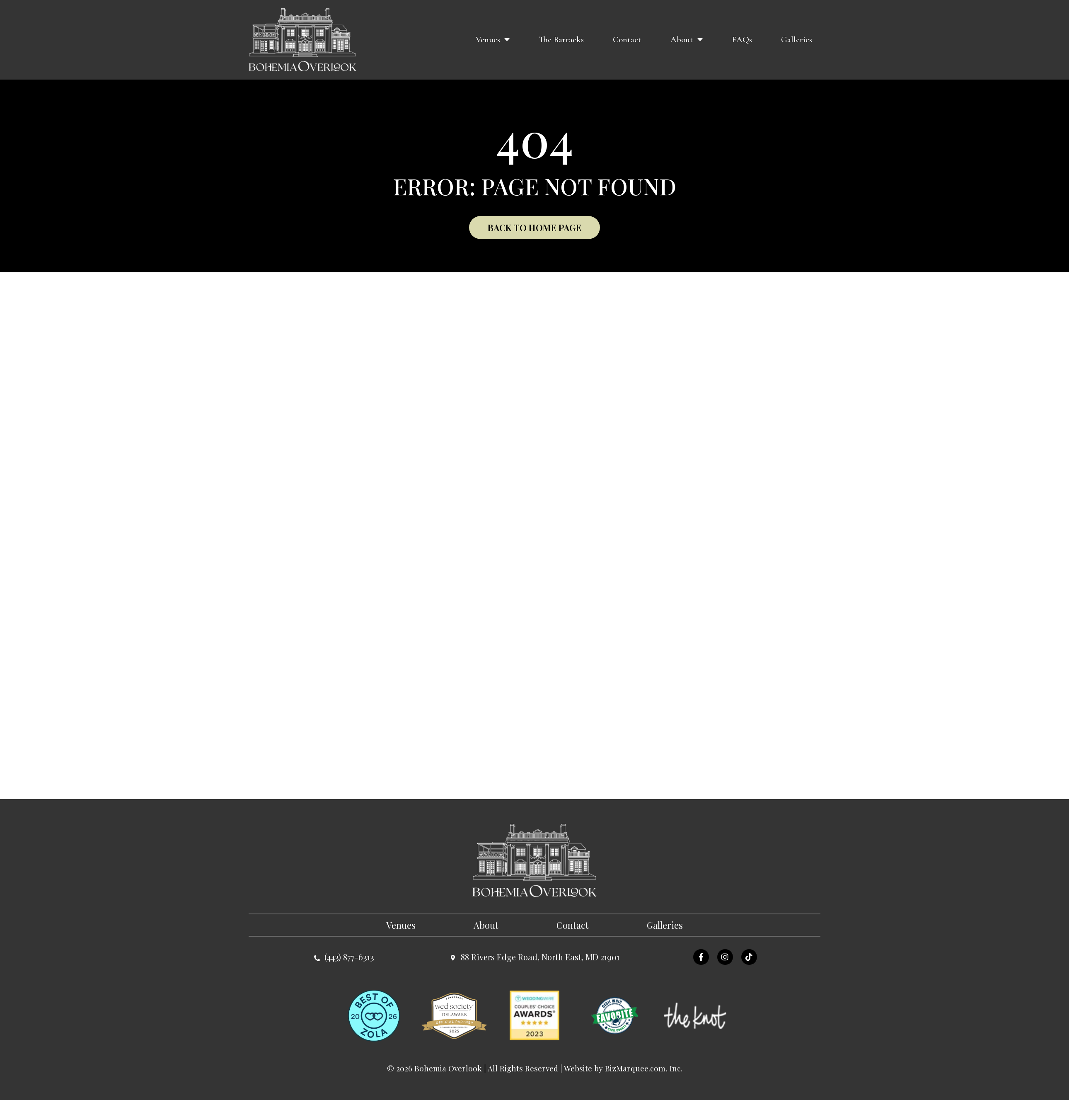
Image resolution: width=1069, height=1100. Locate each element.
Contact (627, 39)
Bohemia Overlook (448, 1068)
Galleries (796, 39)
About (686, 39)
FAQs (742, 39)
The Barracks (561, 39)
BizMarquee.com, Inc (643, 1068)
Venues (493, 39)
